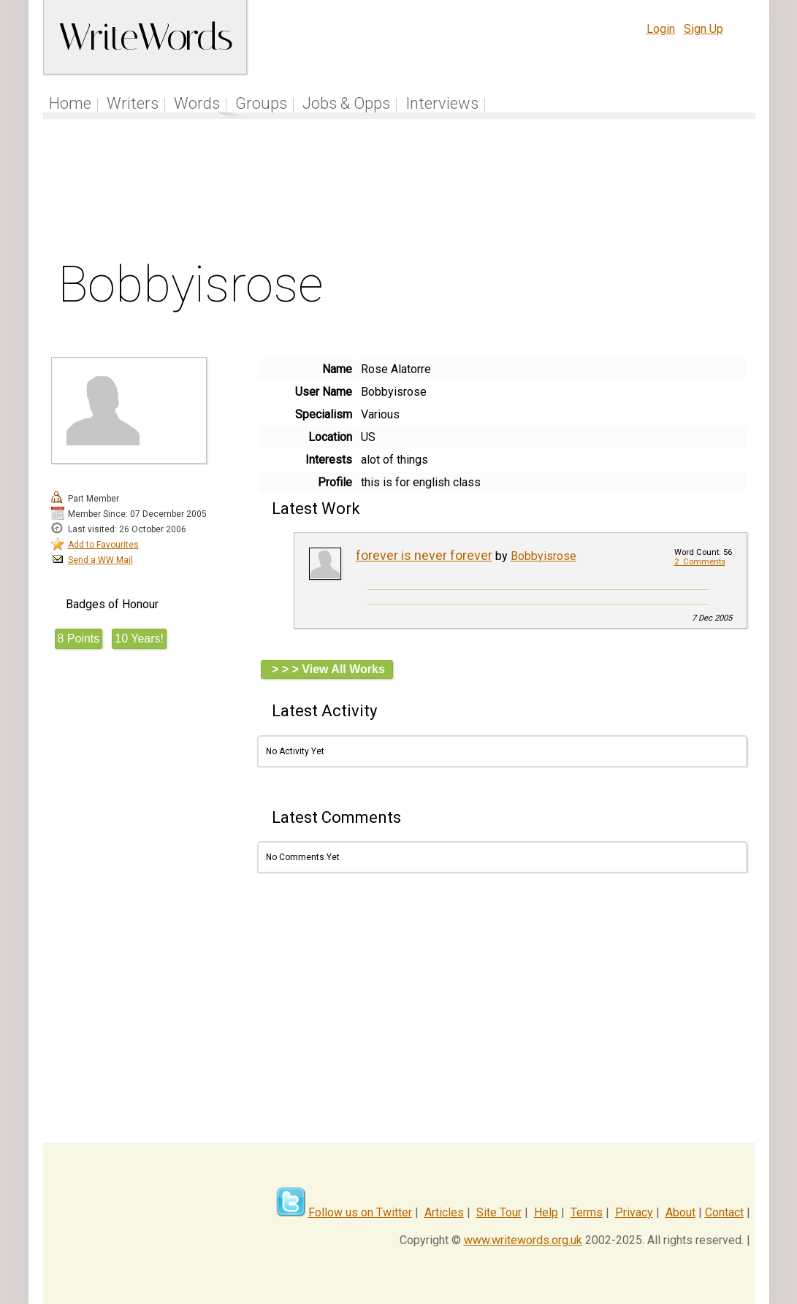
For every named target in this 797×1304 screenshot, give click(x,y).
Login (661, 29)
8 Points (79, 638)
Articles (444, 1212)
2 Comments (699, 562)
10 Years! (139, 638)
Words (197, 103)
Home (70, 103)
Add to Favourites (103, 545)
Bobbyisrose (543, 556)
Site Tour (499, 1212)
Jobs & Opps (346, 103)
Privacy (634, 1212)
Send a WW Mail (100, 560)
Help (546, 1212)
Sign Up (703, 29)
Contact (724, 1212)
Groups (261, 103)
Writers (133, 103)
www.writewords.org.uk (523, 1240)
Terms (587, 1212)
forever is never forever (424, 555)
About (680, 1212)
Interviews (441, 103)
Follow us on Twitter (360, 1212)
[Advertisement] (399, 193)
